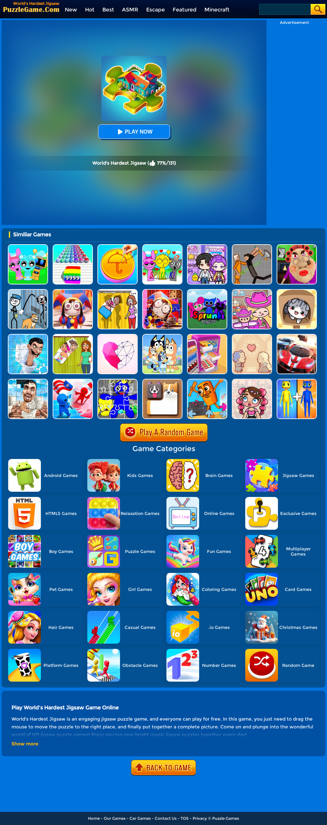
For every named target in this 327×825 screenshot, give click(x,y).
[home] (31, 9)
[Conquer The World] (73, 381)
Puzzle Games (225, 818)
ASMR (130, 10)
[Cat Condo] (297, 291)
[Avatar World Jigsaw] (252, 381)
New (71, 10)
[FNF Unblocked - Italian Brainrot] (207, 381)
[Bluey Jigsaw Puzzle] (162, 336)
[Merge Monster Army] (297, 381)
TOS (185, 818)
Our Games (115, 818)
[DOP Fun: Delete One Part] (117, 291)
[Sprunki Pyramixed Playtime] (207, 291)
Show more (24, 744)
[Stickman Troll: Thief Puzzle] (28, 291)
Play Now (134, 132)
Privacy (200, 818)
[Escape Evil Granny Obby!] (297, 246)
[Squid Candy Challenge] (117, 246)
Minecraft (217, 10)
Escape (155, 10)
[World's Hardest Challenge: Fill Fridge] (207, 336)
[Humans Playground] (252, 246)
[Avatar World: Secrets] (207, 246)
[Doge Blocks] (162, 381)
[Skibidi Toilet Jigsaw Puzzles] (28, 381)
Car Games (140, 818)
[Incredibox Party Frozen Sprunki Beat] (28, 246)
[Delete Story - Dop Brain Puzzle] (73, 336)
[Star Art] (117, 336)
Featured (185, 10)
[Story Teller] (252, 336)
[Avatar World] (252, 291)
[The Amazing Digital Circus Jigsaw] (162, 291)
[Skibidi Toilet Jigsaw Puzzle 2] (28, 336)
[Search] (284, 9)
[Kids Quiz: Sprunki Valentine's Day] (162, 246)
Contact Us (166, 818)
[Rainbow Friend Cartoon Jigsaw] (117, 381)
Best (108, 10)
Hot (90, 10)
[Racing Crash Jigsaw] (297, 336)
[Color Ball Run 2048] (73, 246)
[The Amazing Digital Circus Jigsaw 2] (73, 291)
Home (94, 818)
